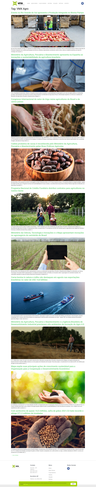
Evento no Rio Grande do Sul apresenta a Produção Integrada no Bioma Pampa (47, 12)
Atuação (55, 3)
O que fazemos (42, 3)
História (50, 3)
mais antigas (14, 455)
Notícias (61, 3)
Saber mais (26, 484)
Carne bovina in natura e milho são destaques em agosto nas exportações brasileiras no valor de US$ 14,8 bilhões (45, 278)
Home (28, 3)
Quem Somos (34, 3)
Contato (66, 3)
